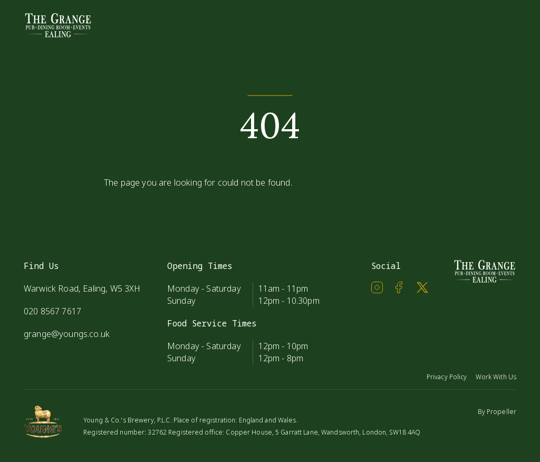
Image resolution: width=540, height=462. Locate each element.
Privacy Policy (447, 376)
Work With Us (496, 376)
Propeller (501, 411)
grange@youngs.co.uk (67, 334)
